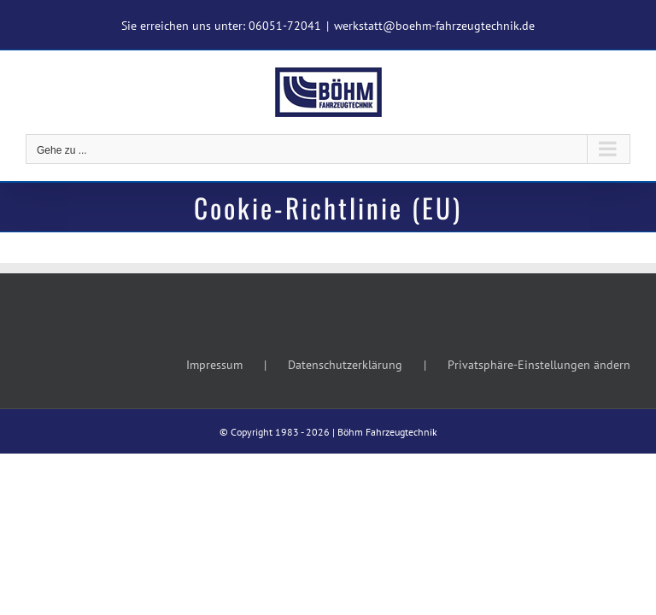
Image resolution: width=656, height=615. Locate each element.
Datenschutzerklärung (345, 364)
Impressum (214, 364)
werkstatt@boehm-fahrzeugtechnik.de (434, 25)
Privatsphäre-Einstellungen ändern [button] (539, 364)
